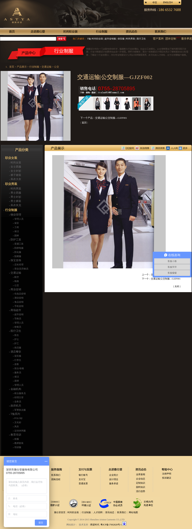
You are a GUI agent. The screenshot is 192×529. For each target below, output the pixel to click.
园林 (16, 235)
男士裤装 (15, 201)
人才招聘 (98, 512)
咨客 (16, 364)
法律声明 (166, 473)
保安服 (120, 38)
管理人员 (18, 219)
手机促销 (18, 306)
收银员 (17, 327)
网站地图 (133, 512)
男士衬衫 (15, 197)
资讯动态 (109, 512)
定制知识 (140, 483)
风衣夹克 (15, 205)
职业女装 (10, 157)
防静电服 (18, 248)
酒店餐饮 (15, 351)
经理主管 (18, 397)
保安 (16, 223)
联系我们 (55, 475)
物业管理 (15, 214)
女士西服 (15, 166)
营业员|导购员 (21, 268)
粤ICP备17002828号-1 (111, 524)
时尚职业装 (97, 38)
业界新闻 (140, 474)
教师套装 (18, 443)
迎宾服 (17, 356)
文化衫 (17, 422)
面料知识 (140, 487)
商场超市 (15, 310)
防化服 (17, 252)
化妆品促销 (20, 293)
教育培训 (15, 434)
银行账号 (83, 475)
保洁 (16, 231)
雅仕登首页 (59, 512)
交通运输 (15, 272)
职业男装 (10, 184)
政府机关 (15, 405)
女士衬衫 (15, 170)
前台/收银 (19, 368)
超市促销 (18, 314)
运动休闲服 (20, 430)
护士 (16, 339)
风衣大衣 (15, 179)
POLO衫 (18, 418)
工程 (16, 227)
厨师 (16, 381)
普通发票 (83, 483)
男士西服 (15, 192)
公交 (16, 285)
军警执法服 (20, 410)
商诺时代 (94, 524)
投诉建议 (166, 478)
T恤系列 (15, 414)
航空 (16, 277)
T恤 (89, 38)
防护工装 (15, 239)
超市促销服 (110, 38)
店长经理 (18, 264)
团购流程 (55, 479)
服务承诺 (113, 483)
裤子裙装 (15, 175)
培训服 (17, 447)
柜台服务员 (20, 393)
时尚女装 (15, 162)
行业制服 (10, 210)
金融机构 (15, 389)
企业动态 (140, 478)
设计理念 (113, 479)
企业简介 (113, 475)
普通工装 (18, 244)
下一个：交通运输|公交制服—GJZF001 (161, 278)
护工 (16, 343)
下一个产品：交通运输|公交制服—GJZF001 (103, 117)
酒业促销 (18, 297)
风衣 (16, 426)
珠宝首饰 (15, 260)
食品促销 (18, 302)
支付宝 (82, 479)
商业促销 (15, 289)
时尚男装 (130, 38)
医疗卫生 (141, 38)
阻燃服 (17, 256)
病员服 (17, 347)
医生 (16, 335)
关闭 (177, 286)
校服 (16, 439)
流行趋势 (140, 491)
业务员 (17, 401)
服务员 (17, 372)
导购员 (17, 318)
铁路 (16, 281)
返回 (84, 122)
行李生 (17, 360)
